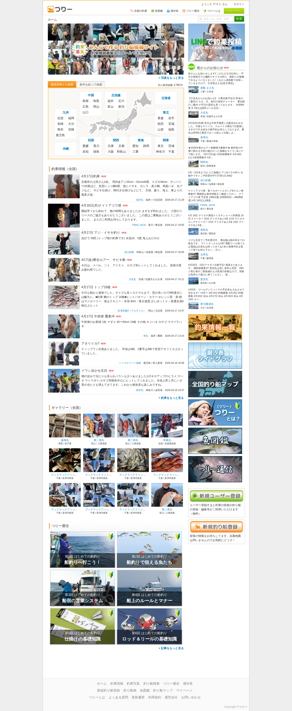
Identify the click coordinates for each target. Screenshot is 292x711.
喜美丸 (204, 137)
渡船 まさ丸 (207, 87)
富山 (110, 106)
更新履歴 (138, 697)
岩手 (171, 118)
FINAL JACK (139, 225)
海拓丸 (204, 229)
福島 (171, 129)
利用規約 (154, 697)
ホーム (102, 683)
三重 (135, 151)
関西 (116, 140)
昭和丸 (204, 162)
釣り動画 (129, 690)
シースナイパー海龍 (130, 363)
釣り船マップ (163, 690)
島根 (86, 101)
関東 (166, 140)
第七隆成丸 (207, 303)
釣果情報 (116, 683)
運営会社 (171, 697)
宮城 (171, 123)
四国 (91, 140)
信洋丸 (139, 199)
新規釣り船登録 (108, 690)
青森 (161, 118)
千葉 (171, 151)
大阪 (111, 151)
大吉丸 (132, 279)
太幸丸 (204, 254)
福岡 (71, 118)
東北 (166, 112)
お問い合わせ (191, 697)
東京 (161, 146)
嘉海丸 (65, 440)
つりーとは (97, 697)
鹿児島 (60, 135)
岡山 (96, 106)
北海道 (166, 98)
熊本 (60, 129)
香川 (96, 146)
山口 (86, 112)
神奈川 (160, 151)
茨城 (171, 146)
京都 (121, 146)
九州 (66, 112)
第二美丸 (99, 440)
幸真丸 (167, 440)
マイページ (184, 690)
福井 (110, 101)
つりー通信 (171, 683)
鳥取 (96, 101)
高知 (86, 151)
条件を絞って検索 (90, 84)
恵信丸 (204, 279)
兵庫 (111, 146)
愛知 (135, 146)
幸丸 (145, 335)
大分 (71, 123)
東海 (141, 140)
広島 (86, 106)
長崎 (60, 123)
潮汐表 (188, 683)
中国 (91, 95)
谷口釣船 (129, 252)
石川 (121, 101)
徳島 (96, 151)
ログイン (239, 4)
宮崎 (71, 129)
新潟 (121, 106)
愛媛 (86, 146)
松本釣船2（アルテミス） (132, 310)
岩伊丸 (139, 390)
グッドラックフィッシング (67, 474)
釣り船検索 (151, 683)
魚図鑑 (145, 690)
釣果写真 (133, 683)
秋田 (161, 123)
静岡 (146, 146)
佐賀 (60, 118)
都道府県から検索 (62, 84)
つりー (243, 706)
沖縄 (66, 148)
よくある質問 (118, 697)
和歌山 (121, 151)
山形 (161, 129)
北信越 (115, 95)
